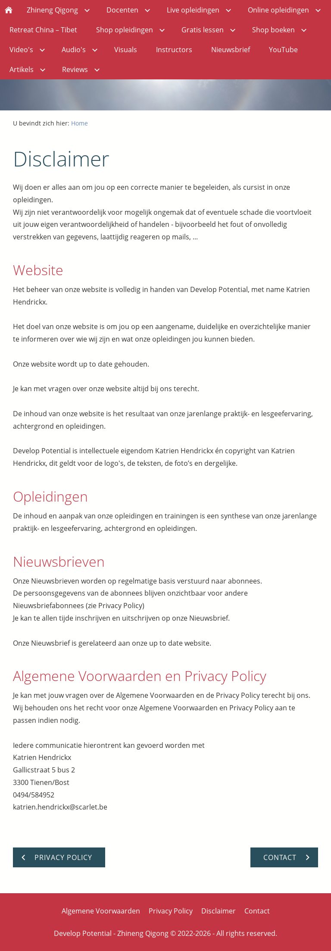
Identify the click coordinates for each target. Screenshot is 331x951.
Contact (257, 911)
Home (79, 123)
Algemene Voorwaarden (101, 911)
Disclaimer (218, 911)
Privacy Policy (171, 911)
